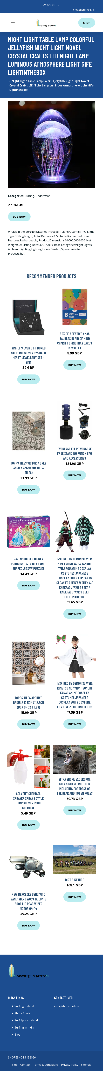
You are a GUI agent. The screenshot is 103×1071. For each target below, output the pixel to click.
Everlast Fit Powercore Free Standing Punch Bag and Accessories (74, 453)
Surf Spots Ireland (26, 1020)
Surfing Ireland (24, 1006)
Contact (25, 1064)
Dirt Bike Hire (74, 880)
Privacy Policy (69, 1064)
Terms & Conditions (45, 1064)
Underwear (43, 196)
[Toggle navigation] (12, 22)
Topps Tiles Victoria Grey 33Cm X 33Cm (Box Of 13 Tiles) (28, 468)
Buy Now (19, 216)
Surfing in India (24, 1027)
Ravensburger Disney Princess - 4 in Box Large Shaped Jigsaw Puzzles (28, 564)
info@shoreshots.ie (83, 9)
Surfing (29, 196)
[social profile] (58, 4)
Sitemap (86, 1064)
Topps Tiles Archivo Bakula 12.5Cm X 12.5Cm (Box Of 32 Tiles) (28, 702)
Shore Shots (22, 1013)
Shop (86, 22)
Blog (17, 1034)
